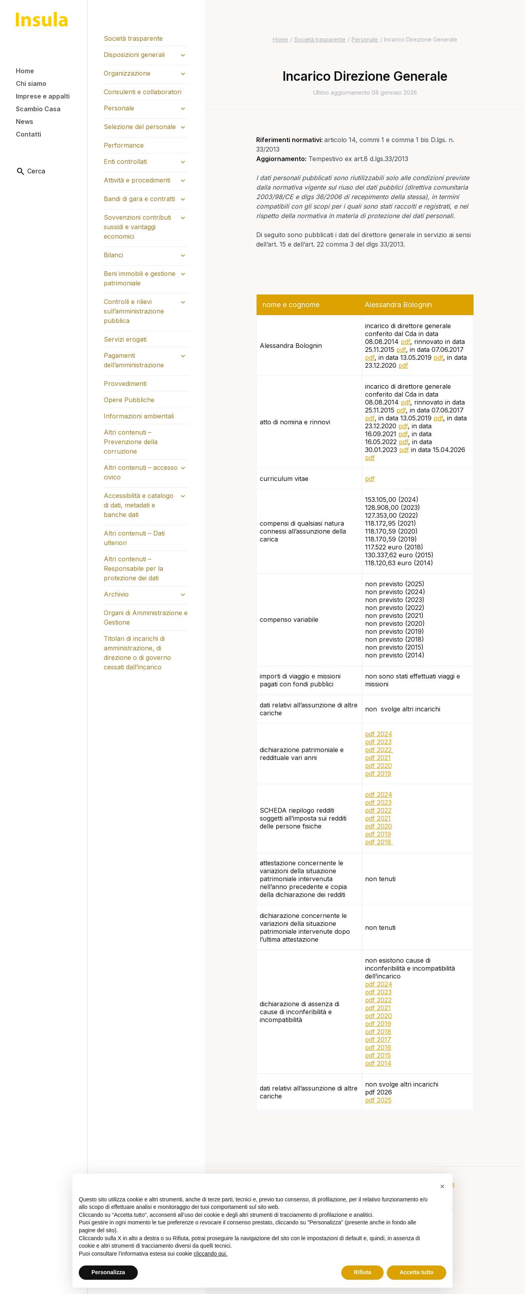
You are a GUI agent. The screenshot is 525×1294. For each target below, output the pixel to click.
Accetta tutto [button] (416, 1272)
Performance (124, 145)
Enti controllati (125, 161)
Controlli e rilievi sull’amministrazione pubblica (134, 311)
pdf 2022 (379, 750)
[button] (442, 1186)
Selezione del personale (140, 127)
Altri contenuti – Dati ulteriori (134, 538)
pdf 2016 (378, 1047)
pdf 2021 (378, 758)
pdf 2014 (378, 1063)
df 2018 (381, 842)
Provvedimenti (125, 384)
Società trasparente (133, 38)
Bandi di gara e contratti (139, 199)
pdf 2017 (378, 1039)
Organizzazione (127, 73)
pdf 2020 (378, 766)
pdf (405, 342)
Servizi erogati (125, 339)
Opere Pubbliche (129, 400)
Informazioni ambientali (139, 416)
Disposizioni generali (134, 55)
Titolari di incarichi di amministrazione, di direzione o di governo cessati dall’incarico (137, 653)
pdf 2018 (378, 1032)
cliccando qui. (210, 1253)
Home (280, 39)
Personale (119, 108)
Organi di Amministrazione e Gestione (146, 617)
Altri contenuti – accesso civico (141, 472)
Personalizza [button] (108, 1272)
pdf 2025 (378, 1100)
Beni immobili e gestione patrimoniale (139, 278)
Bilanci (113, 255)
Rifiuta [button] (362, 1272)
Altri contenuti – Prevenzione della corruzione (131, 441)
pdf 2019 (378, 773)
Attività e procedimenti (137, 180)
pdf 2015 (378, 1055)
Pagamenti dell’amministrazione (134, 360)
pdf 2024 (378, 734)
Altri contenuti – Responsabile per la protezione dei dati (133, 568)
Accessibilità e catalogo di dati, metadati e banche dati (138, 505)
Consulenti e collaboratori (142, 92)
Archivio (116, 594)
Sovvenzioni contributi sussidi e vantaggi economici (137, 226)
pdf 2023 (378, 742)
